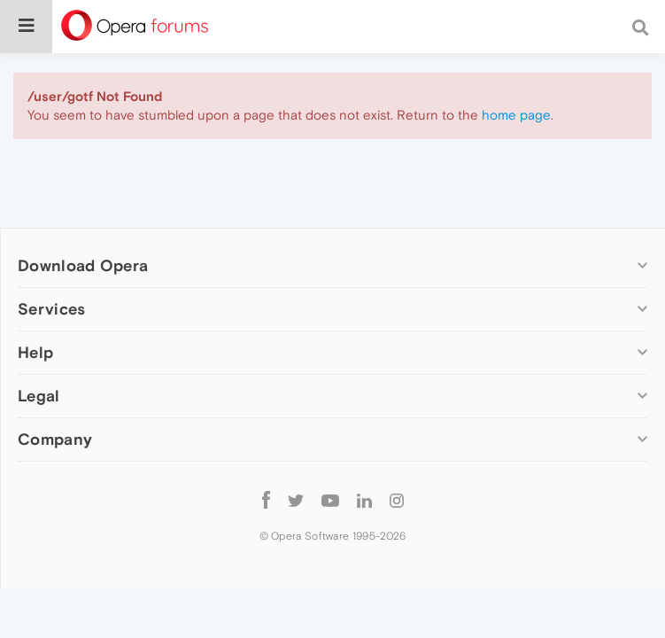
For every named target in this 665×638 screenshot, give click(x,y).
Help (35, 352)
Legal (39, 395)
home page (516, 114)
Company (55, 439)
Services (51, 309)
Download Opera (83, 265)
